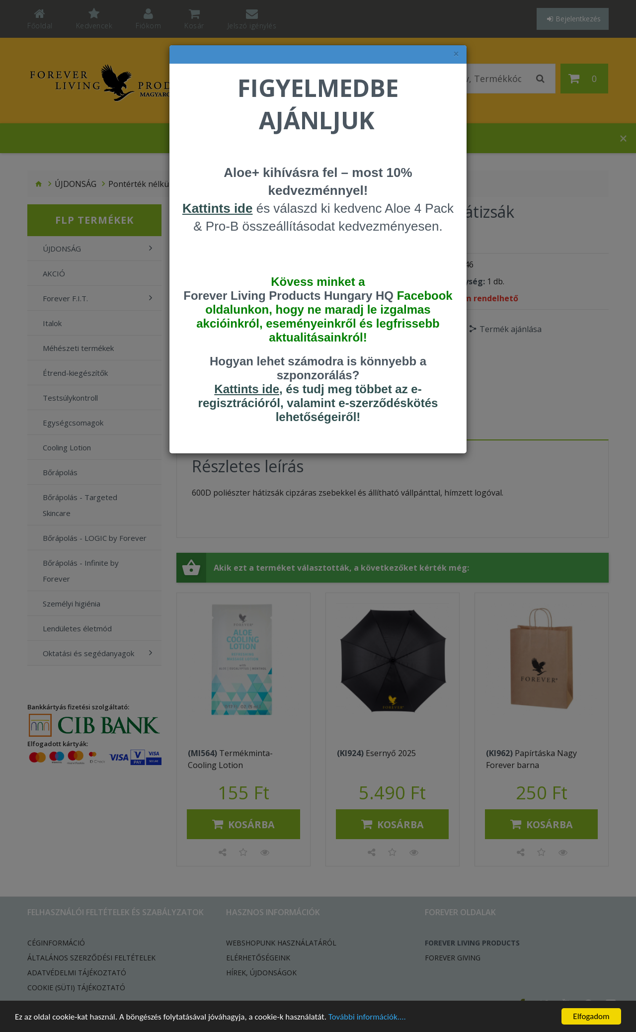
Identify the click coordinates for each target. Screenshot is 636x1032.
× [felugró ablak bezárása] (456, 54)
